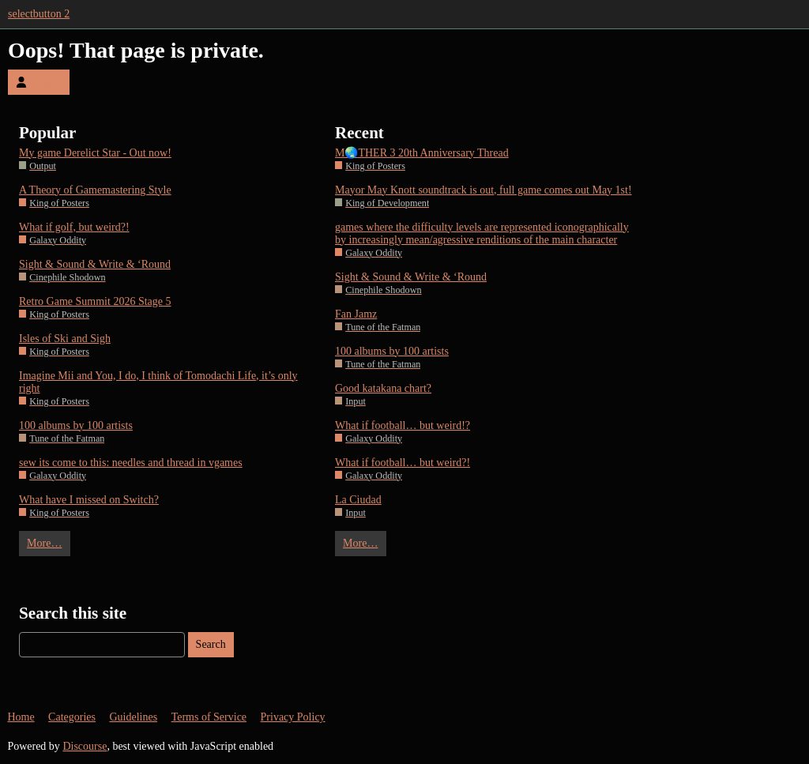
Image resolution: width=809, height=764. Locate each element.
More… (44, 543)
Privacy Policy (293, 717)
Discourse (84, 746)
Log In (39, 82)
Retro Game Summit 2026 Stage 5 (95, 301)
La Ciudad (358, 500)
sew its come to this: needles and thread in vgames (131, 463)
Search (211, 644)
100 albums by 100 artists (76, 425)
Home (20, 717)
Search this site (72, 613)
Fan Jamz (356, 314)
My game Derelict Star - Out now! (95, 153)
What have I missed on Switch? (89, 500)
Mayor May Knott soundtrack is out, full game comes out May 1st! (483, 190)
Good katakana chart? (383, 388)
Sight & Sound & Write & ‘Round (95, 264)
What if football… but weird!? (402, 425)
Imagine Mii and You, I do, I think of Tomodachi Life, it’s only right (158, 382)
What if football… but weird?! (402, 463)
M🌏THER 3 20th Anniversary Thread (422, 153)
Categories (72, 717)
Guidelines (133, 717)
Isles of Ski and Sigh (65, 338)
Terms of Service (208, 717)
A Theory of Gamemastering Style (95, 190)
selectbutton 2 (39, 14)
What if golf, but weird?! (74, 227)
